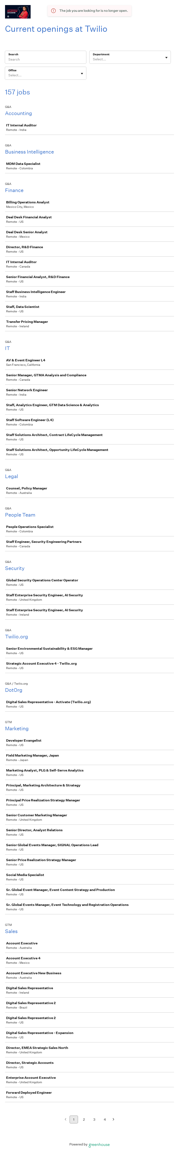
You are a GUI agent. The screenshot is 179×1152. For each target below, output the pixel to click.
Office (12, 70)
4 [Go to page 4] (105, 1120)
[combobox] (8, 75)
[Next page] (113, 1120)
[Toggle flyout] (166, 57)
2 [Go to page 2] (84, 1120)
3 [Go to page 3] (94, 1120)
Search (13, 54)
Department (101, 54)
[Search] (45, 60)
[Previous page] (65, 1120)
